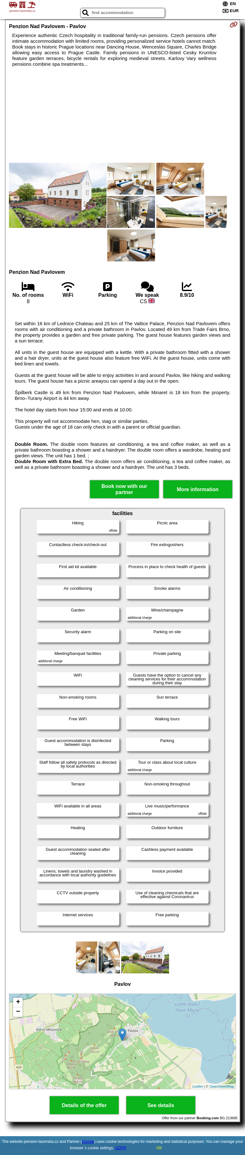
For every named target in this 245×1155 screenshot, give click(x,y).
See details (160, 1105)
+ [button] (18, 1002)
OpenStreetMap (221, 1086)
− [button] (18, 1012)
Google (88, 1141)
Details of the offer (84, 1105)
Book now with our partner (124, 489)
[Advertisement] (122, 115)
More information (198, 489)
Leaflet (197, 1086)
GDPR (120, 1148)
